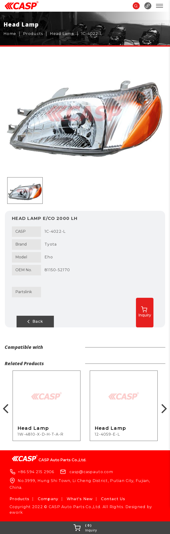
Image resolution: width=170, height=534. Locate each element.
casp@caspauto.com (91, 472)
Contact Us (113, 499)
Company (48, 499)
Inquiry (144, 311)
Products (19, 499)
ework (16, 512)
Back (35, 321)
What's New (80, 499)
